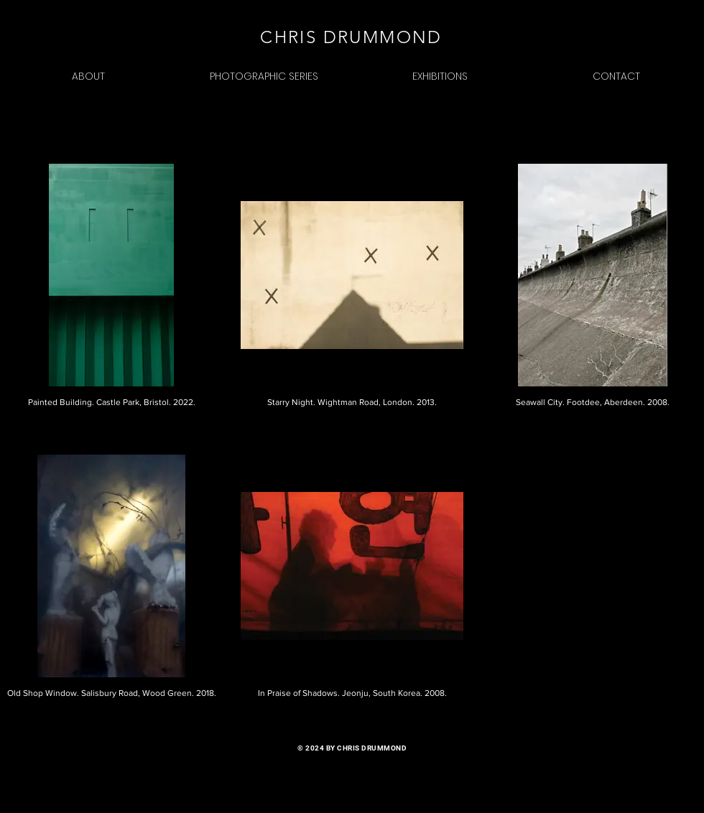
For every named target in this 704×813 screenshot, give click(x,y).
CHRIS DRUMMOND (351, 37)
